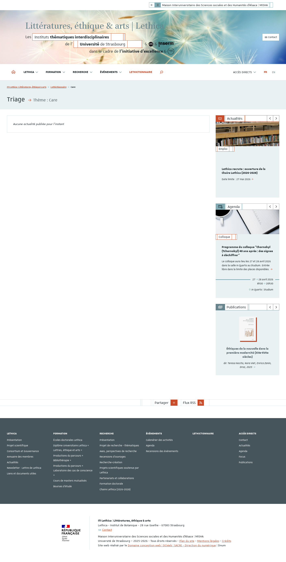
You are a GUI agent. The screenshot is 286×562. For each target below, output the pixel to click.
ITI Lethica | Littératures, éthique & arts (26, 87)
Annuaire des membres (20, 456)
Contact (270, 37)
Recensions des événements (162, 451)
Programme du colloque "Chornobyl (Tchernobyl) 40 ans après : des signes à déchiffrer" (247, 251)
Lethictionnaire (140, 72)
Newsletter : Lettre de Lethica (24, 468)
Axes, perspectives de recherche (118, 451)
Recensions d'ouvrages (113, 456)
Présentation (14, 440)
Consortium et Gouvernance (23, 451)
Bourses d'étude (62, 486)
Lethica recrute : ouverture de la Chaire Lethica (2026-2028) (243, 171)
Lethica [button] (31, 72)
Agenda (150, 445)
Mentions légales (208, 541)
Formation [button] (55, 72)
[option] (247, 160)
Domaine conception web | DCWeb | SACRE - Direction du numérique (172, 545)
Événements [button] (111, 72)
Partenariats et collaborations (117, 478)
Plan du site (186, 541)
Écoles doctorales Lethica (67, 440)
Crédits (226, 541)
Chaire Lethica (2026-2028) (115, 489)
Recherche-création (111, 462)
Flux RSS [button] (189, 402)
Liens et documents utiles (21, 473)
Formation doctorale (111, 483)
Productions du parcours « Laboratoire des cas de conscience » (72, 470)
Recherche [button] (83, 72)
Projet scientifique (17, 445)
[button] (161, 72)
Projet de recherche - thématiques (119, 445)
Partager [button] (162, 402)
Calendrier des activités (159, 440)
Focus (242, 456)
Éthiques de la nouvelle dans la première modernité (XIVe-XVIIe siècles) (247, 353)
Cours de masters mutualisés (70, 480)
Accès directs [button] (244, 72)
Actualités (12, 462)
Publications (246, 462)
